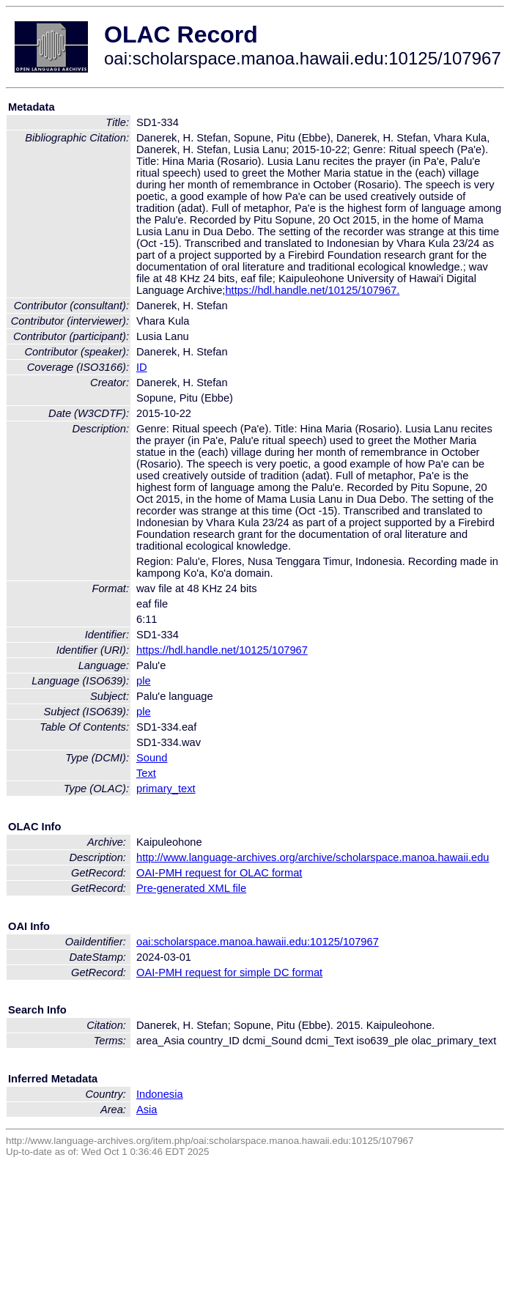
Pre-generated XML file (191, 888)
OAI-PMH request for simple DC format (229, 972)
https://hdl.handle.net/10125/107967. (312, 290)
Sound (151, 758)
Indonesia (159, 1094)
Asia (147, 1109)
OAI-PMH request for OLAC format (219, 873)
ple (143, 681)
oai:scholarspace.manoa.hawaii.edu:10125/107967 (257, 942)
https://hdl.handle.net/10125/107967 (222, 650)
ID (141, 367)
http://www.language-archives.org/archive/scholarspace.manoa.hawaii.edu (312, 857)
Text (146, 773)
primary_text (166, 788)
